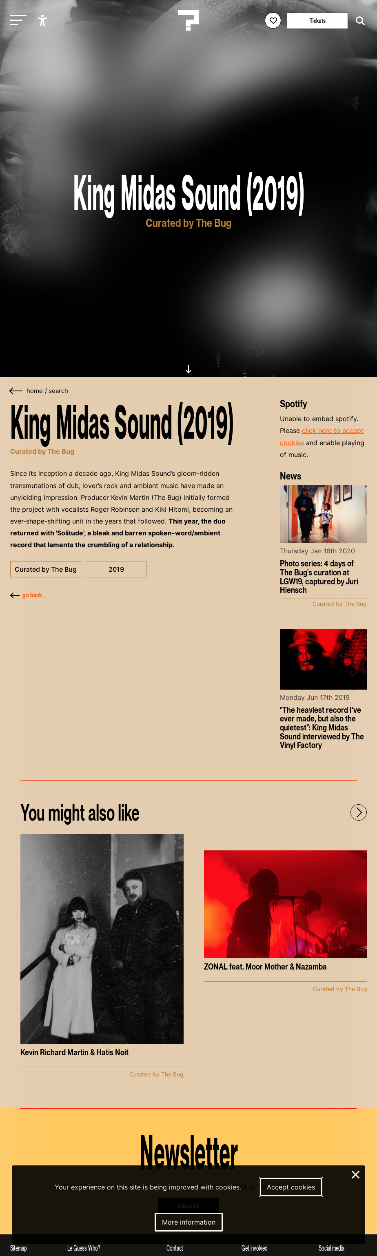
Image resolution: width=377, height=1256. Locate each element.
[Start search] (358, 21)
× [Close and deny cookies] (356, 1173)
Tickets (318, 20)
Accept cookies (291, 1187)
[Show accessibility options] (43, 20)
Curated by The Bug (46, 569)
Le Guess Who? (83, 1248)
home (35, 391)
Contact (174, 1248)
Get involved (255, 1248)
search (58, 391)
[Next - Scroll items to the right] (358, 812)
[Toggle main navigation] (16, 20)
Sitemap (18, 1248)
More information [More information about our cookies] (188, 1222)
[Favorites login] (273, 20)
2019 (116, 569)
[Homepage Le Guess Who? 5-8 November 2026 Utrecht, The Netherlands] (188, 20)
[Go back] (16, 391)
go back (26, 595)
